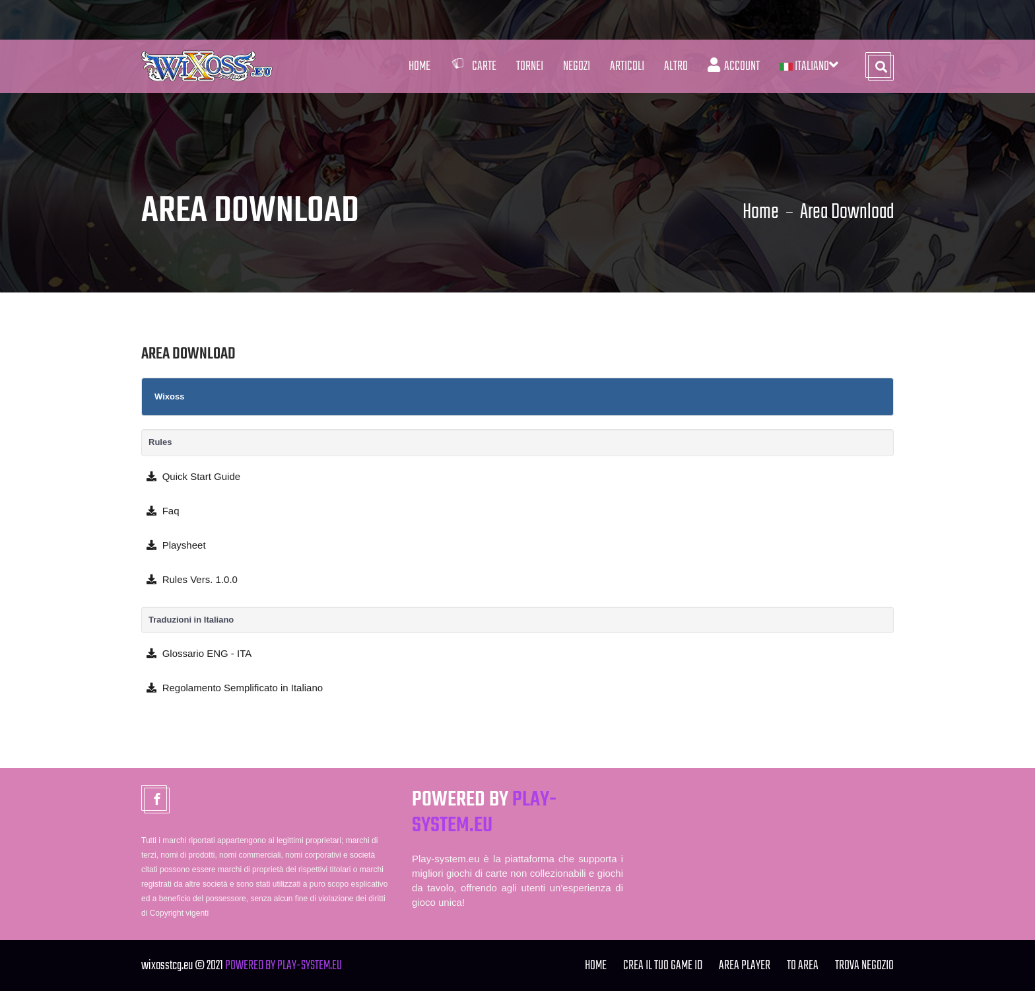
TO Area (802, 965)
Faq (160, 510)
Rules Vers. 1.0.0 (189, 579)
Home (419, 66)
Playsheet (173, 545)
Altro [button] (676, 66)
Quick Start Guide (190, 476)
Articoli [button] (627, 66)
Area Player (744, 965)
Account (734, 66)
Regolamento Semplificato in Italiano (232, 687)
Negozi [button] (576, 66)
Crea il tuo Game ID (662, 965)
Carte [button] (473, 66)
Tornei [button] (529, 66)
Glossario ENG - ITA (196, 653)
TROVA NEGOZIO (864, 965)
